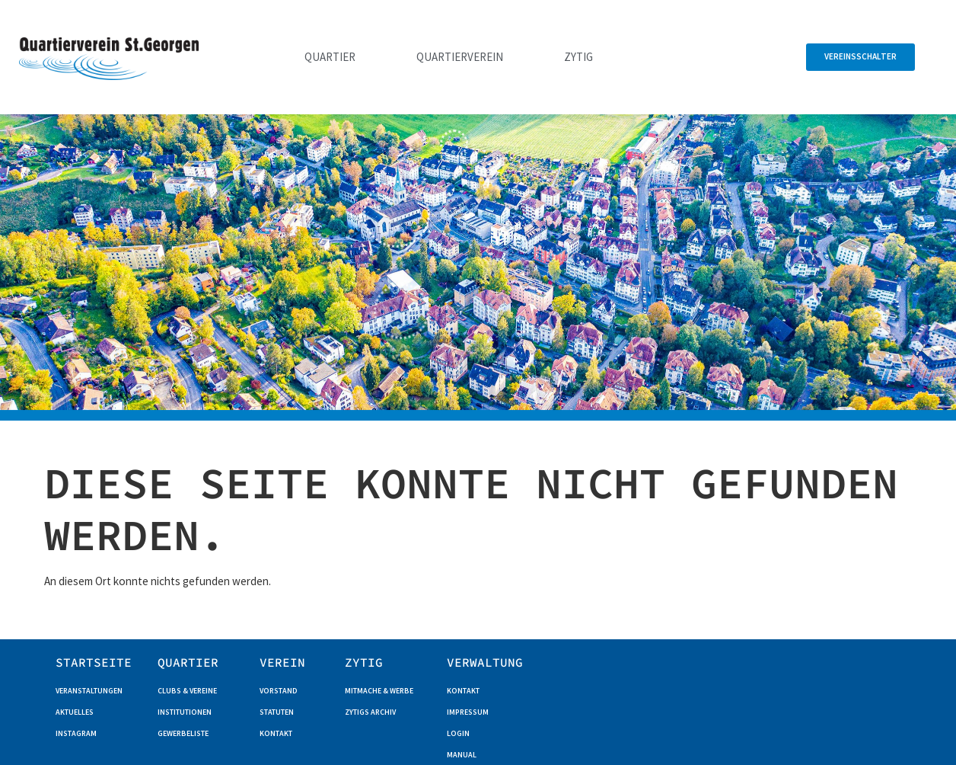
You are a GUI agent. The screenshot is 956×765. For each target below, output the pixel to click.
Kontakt (276, 733)
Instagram (76, 733)
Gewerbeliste (183, 733)
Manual (461, 755)
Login (458, 733)
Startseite (94, 662)
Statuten (277, 712)
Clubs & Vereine (187, 691)
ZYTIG (364, 662)
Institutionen (185, 712)
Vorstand (279, 691)
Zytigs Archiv (370, 712)
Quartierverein (459, 57)
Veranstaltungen (89, 691)
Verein (282, 662)
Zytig (578, 57)
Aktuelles (75, 712)
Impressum (468, 712)
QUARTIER (188, 662)
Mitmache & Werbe (379, 691)
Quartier (329, 57)
